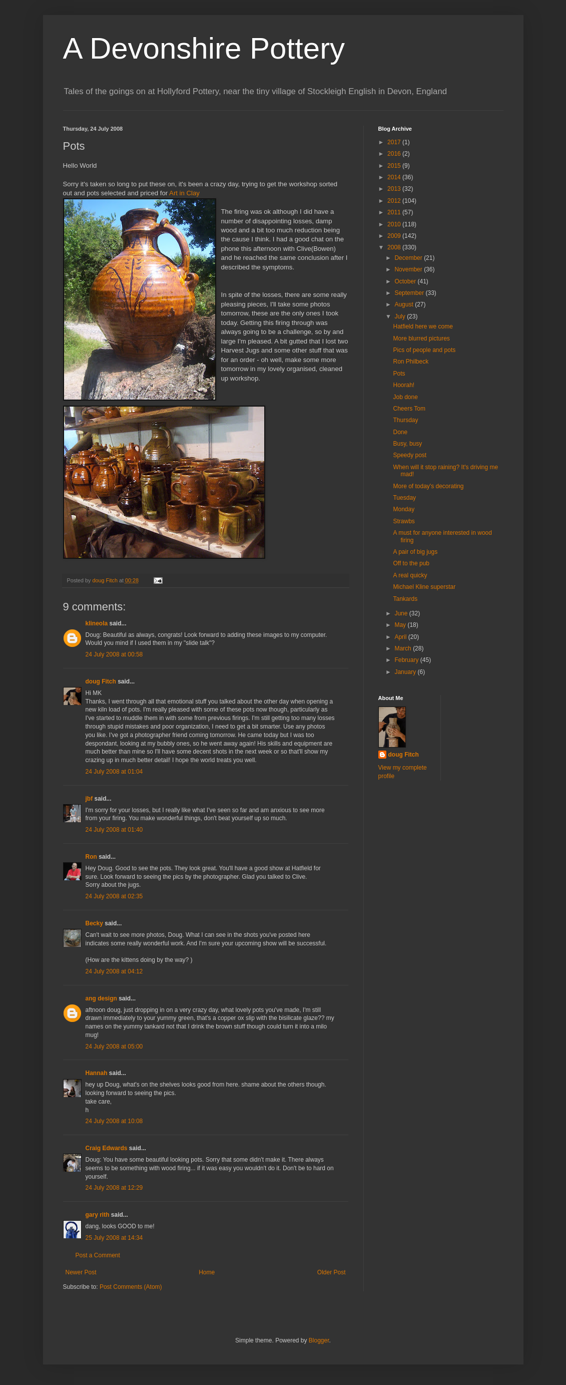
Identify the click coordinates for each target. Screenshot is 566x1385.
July (400, 316)
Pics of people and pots (424, 350)
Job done (405, 397)
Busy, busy (407, 443)
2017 (394, 142)
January (405, 671)
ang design (101, 998)
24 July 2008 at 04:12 (114, 971)
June (401, 613)
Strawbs (403, 521)
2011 (394, 212)
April (401, 636)
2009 (394, 235)
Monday (403, 509)
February (407, 659)
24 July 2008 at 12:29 (114, 1187)
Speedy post (409, 455)
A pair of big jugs (415, 551)
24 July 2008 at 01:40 (114, 829)
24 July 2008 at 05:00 (114, 1046)
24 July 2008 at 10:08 (114, 1121)
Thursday (405, 420)
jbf (89, 798)
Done (400, 432)
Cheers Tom (409, 408)
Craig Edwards (107, 1148)
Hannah (97, 1073)
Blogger (319, 1340)
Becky (94, 923)
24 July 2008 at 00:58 (114, 654)
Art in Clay (184, 193)
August (404, 304)
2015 (394, 165)
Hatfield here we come (422, 326)
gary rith (98, 1214)
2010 (394, 224)
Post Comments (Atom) (131, 1286)
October (405, 281)
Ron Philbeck (410, 361)
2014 (394, 177)
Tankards (405, 598)
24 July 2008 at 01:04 (114, 771)
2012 (394, 200)
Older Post (331, 1272)
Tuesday (404, 497)
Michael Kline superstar (424, 586)
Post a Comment (98, 1255)
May (400, 624)
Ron (91, 856)
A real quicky (410, 575)
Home (207, 1272)
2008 (394, 247)
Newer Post (81, 1272)
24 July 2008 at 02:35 (114, 896)
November (409, 269)
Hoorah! (403, 385)
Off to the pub (411, 563)
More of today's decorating (428, 486)
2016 (394, 153)
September (409, 292)
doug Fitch (101, 681)
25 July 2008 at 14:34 (114, 1237)
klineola (97, 623)
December (409, 257)
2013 (394, 188)
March (403, 648)
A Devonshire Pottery (204, 48)
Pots (399, 373)
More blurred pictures (421, 338)
